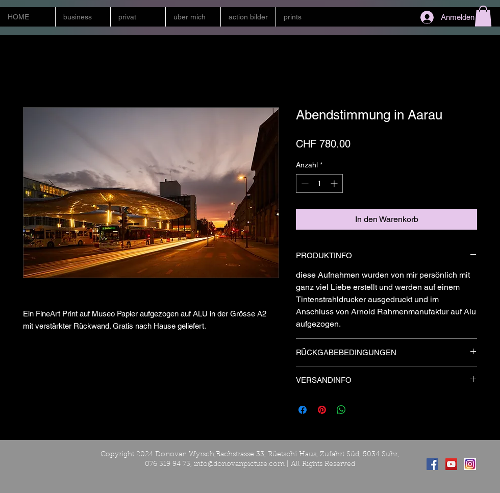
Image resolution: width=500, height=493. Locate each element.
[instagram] (470, 464)
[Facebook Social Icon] (432, 464)
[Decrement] (303, 183)
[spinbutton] (319, 183)
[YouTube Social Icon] (451, 464)
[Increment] (335, 183)
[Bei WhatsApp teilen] (341, 410)
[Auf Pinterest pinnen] (322, 410)
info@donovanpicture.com (239, 464)
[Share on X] (361, 410)
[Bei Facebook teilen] (302, 410)
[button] (82, 17)
